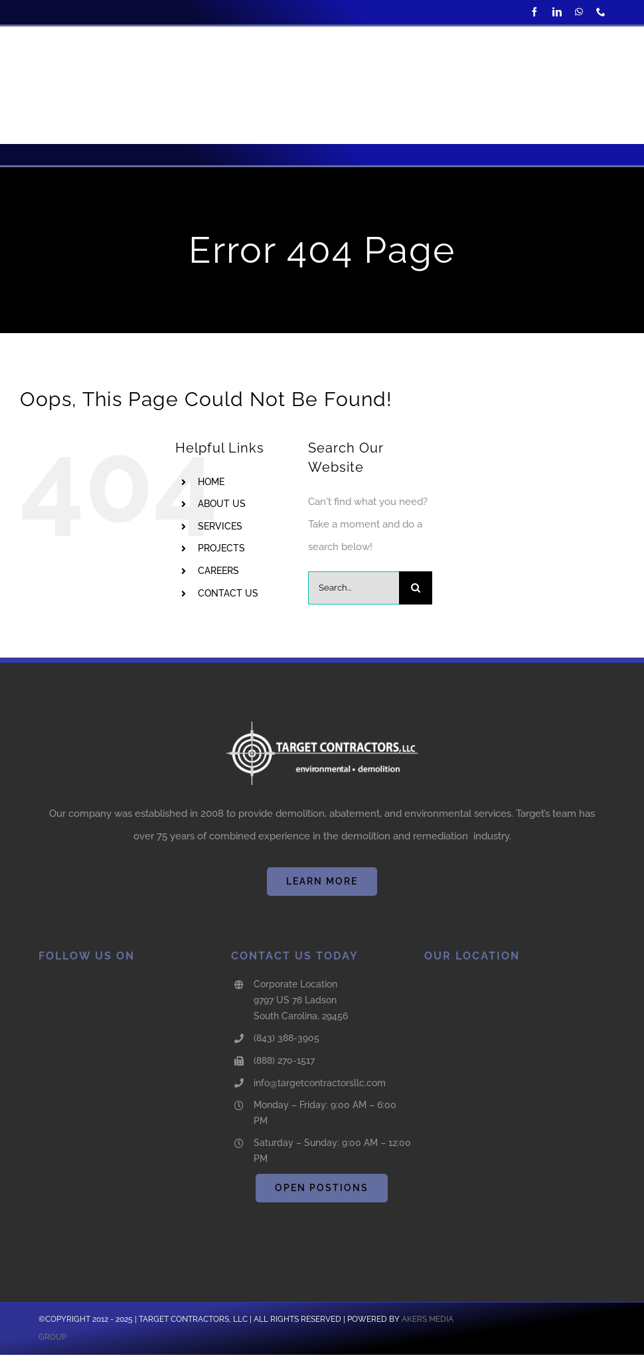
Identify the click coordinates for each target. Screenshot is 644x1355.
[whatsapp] (579, 12)
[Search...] (353, 588)
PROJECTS (221, 548)
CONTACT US (228, 593)
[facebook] (534, 12)
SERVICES (220, 526)
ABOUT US (222, 503)
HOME (211, 481)
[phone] (600, 12)
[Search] (415, 588)
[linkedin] (557, 12)
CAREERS (218, 570)
